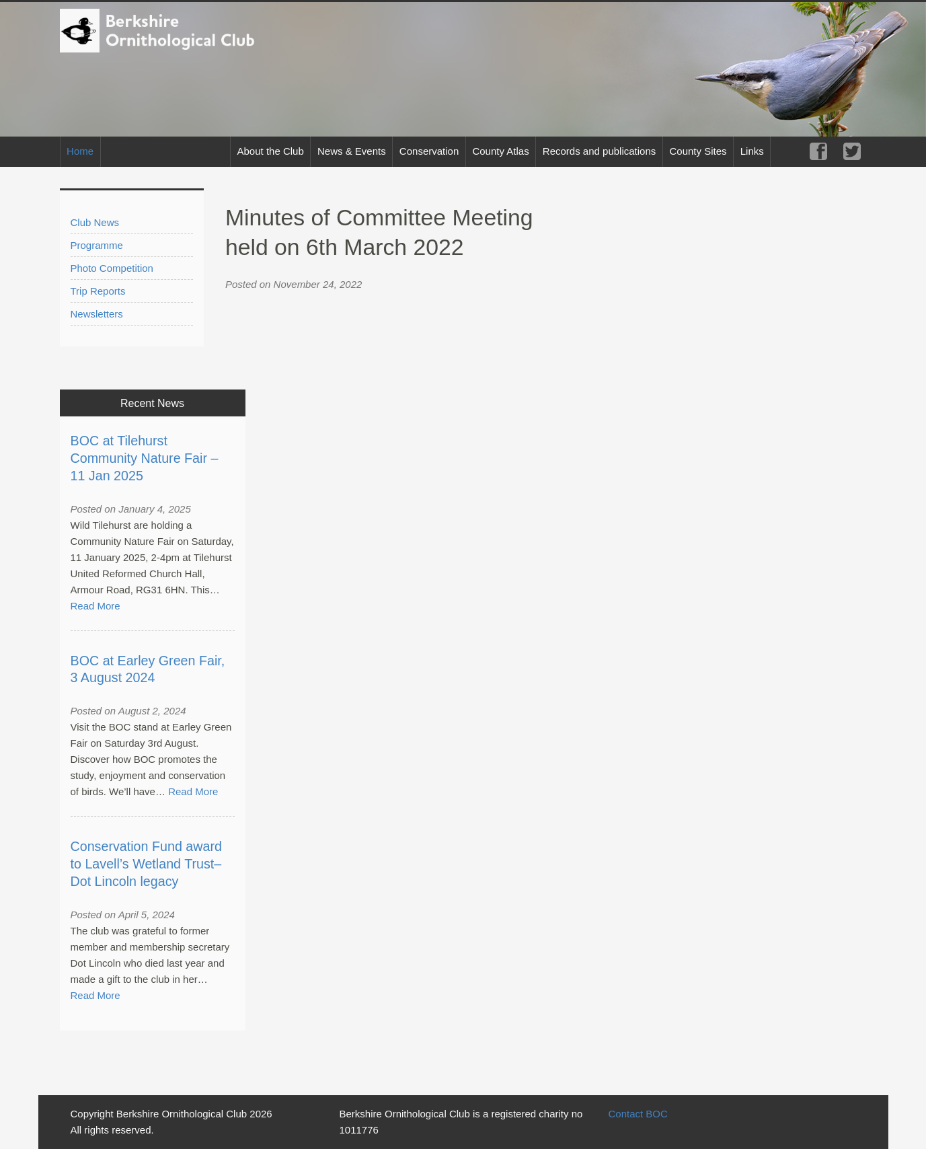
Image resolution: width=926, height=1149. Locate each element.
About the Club (270, 151)
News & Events (351, 151)
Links (752, 151)
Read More (95, 605)
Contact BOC (637, 1113)
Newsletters (97, 314)
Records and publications (599, 151)
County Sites (697, 151)
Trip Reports (98, 291)
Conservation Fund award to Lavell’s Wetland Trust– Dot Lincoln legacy (146, 864)
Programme (97, 245)
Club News (95, 222)
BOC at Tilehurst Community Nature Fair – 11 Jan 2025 (145, 458)
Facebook (818, 152)
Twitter (852, 152)
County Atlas (500, 151)
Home (80, 151)
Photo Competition (112, 268)
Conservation (429, 151)
